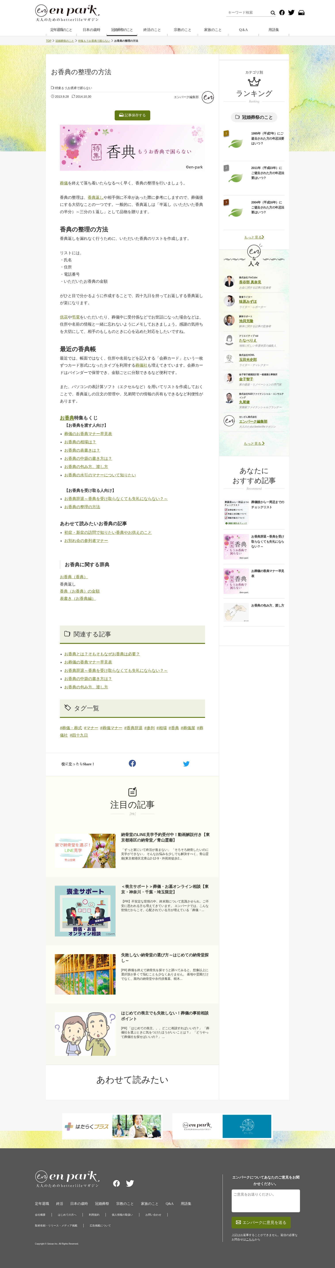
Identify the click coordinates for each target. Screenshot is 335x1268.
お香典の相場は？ (80, 442)
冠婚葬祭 (102, 1203)
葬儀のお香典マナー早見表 (88, 434)
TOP (48, 40)
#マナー (91, 728)
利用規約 (94, 1214)
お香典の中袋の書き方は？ (88, 458)
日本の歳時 (91, 30)
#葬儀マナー (111, 728)
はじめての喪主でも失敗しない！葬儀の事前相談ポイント (165, 1016)
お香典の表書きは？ (82, 450)
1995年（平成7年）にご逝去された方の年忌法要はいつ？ (267, 138)
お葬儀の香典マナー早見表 (88, 662)
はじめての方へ (67, 1214)
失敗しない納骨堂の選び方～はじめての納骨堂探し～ (165, 958)
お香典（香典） (74, 577)
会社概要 (40, 1214)
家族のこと (213, 30)
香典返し (96, 197)
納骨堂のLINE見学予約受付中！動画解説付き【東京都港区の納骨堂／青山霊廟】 (165, 837)
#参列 (150, 728)
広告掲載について (100, 1225)
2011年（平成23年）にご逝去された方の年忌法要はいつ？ (267, 173)
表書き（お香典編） (78, 598)
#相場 (162, 728)
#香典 (174, 728)
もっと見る (254, 237)
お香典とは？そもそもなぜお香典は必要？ (102, 654)
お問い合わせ (153, 1214)
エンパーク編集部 (186, 97)
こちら (250, 1239)
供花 (64, 317)
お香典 (67, 417)
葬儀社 (141, 365)
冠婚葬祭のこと (122, 30)
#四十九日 (79, 735)
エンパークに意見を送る (261, 1222)
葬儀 (64, 183)
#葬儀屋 (188, 728)
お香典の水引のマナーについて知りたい (100, 475)
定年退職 (42, 1203)
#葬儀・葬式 (71, 728)
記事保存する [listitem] (132, 115)
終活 (59, 1203)
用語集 (273, 30)
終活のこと (152, 30)
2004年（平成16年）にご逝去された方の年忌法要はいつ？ (267, 207)
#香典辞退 (133, 728)
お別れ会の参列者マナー (86, 540)
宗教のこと (183, 30)
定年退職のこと (61, 30)
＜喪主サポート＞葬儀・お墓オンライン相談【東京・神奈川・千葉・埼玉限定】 (165, 889)
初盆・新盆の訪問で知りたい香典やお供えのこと (108, 532)
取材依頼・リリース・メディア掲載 (56, 1225)
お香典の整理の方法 (82, 507)
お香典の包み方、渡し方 (86, 466)
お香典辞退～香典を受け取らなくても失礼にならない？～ (116, 499)
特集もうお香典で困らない (94, 40)
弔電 (76, 317)
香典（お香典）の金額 (80, 591)
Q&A (170, 1203)
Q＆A (243, 30)
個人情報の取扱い (122, 1214)
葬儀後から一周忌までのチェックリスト (267, 504)
